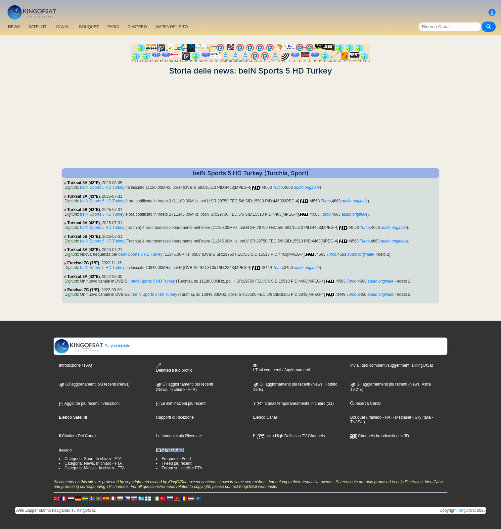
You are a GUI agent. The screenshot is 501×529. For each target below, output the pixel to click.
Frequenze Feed (176, 458)
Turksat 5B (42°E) (83, 209)
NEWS (14, 27)
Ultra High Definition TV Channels (289, 436)
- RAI (387, 417)
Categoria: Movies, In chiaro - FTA (95, 468)
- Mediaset (401, 417)
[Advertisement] (250, 122)
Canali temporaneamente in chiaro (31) (293, 403)
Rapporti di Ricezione (175, 417)
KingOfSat (467, 510)
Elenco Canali (265, 417)
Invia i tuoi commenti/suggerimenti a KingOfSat (391, 365)
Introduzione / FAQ (75, 365)
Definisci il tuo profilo (174, 368)
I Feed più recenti (176, 463)
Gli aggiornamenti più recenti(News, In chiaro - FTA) (184, 387)
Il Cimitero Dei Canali (77, 436)
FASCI (113, 27)
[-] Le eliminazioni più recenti (181, 403)
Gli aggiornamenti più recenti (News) (94, 384)
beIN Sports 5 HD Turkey (102, 187)
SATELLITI (38, 27)
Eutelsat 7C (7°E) (83, 263)
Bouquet (357, 417)
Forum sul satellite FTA (181, 468)
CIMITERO (137, 27)
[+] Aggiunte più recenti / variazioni (89, 403)
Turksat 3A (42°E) (83, 183)
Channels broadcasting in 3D (379, 436)
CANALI (63, 27)
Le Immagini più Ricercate (179, 436)
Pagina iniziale (92, 346)
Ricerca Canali (365, 403)
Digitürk (71, 187)
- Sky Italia (421, 417)
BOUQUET (89, 27)
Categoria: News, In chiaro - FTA (93, 463)
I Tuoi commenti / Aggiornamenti (281, 368)
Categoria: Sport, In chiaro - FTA (93, 458)
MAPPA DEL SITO (172, 27)
